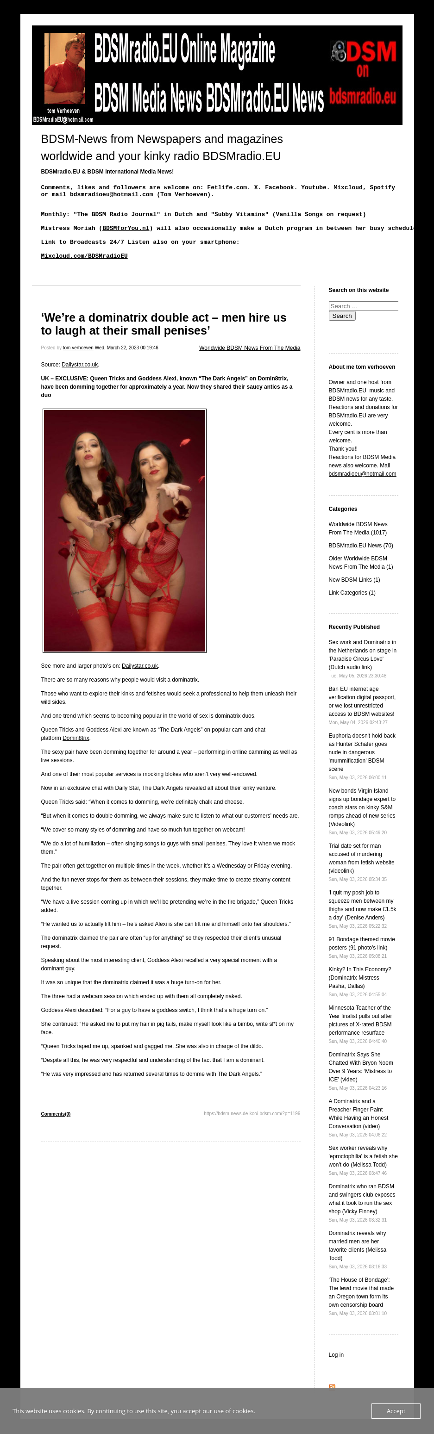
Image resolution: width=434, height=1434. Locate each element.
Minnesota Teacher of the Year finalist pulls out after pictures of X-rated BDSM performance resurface (360, 1039)
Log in (336, 1370)
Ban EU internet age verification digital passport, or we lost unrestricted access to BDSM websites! (362, 720)
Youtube (314, 188)
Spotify (382, 188)
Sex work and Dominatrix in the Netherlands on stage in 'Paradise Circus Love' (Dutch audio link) (363, 674)
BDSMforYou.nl (125, 236)
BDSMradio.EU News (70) (361, 561)
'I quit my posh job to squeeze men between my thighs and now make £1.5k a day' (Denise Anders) (362, 924)
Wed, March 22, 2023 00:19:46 (126, 363)
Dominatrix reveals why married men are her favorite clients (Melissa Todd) (358, 1265)
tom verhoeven (78, 363)
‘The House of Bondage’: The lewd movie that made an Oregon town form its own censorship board (361, 1311)
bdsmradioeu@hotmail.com (362, 489)
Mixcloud (347, 188)
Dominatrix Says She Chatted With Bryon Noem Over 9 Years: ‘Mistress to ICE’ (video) (361, 1086)
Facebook (279, 188)
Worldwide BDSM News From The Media (249, 363)
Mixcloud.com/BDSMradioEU (84, 269)
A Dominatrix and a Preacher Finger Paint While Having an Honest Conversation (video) (359, 1133)
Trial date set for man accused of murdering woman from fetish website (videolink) (362, 877)
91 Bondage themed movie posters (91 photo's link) (362, 962)
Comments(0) (56, 1129)
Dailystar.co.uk (80, 380)
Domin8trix (76, 753)
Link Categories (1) (352, 608)
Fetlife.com (227, 188)
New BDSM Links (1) (354, 595)
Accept (396, 1411)
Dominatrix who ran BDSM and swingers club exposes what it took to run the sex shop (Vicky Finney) (362, 1218)
